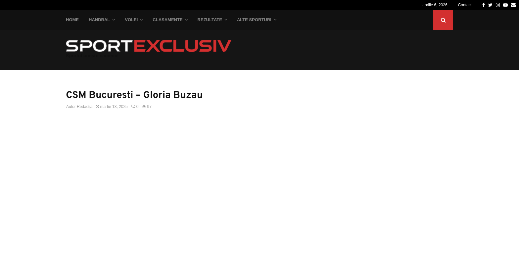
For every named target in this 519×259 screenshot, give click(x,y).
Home (72, 19)
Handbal (99, 19)
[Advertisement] (200, 171)
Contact (465, 5)
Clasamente (167, 19)
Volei (131, 19)
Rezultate (210, 19)
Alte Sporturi (254, 19)
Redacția (84, 106)
